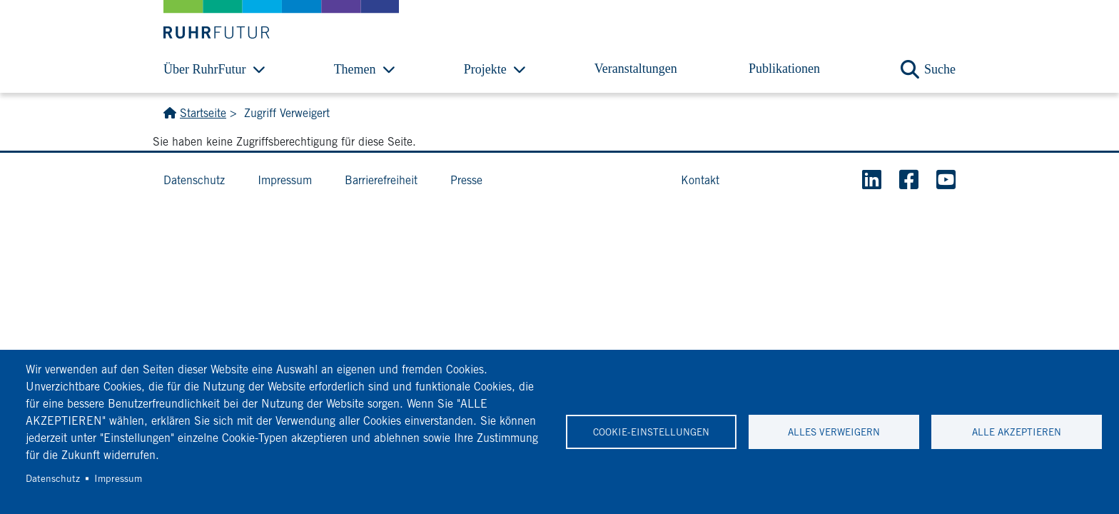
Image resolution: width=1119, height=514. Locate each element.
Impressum (118, 478)
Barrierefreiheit (381, 180)
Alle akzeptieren (1016, 432)
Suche (940, 69)
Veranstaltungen (635, 68)
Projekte (485, 69)
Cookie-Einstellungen (651, 432)
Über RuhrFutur (204, 69)
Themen (355, 69)
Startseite (203, 113)
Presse (466, 180)
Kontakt (700, 180)
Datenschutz (53, 478)
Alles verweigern (834, 432)
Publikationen (784, 68)
